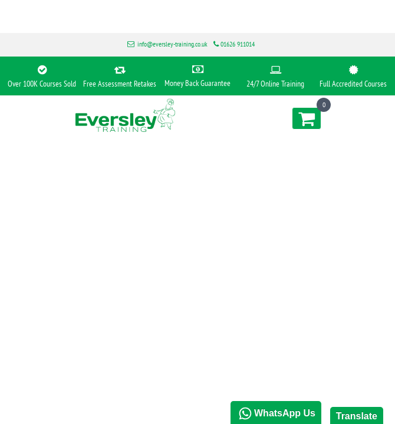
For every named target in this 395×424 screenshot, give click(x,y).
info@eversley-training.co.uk (172, 43)
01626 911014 (237, 43)
